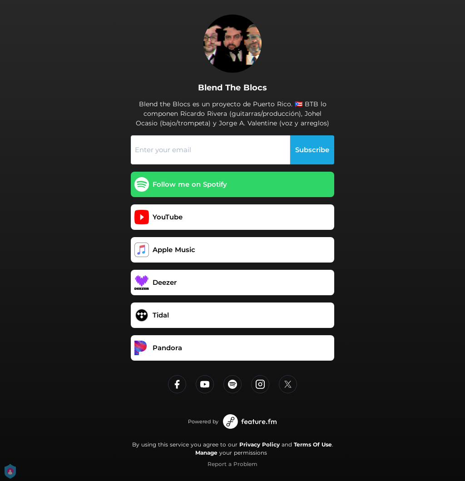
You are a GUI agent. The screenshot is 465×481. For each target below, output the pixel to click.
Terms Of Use (313, 444)
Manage (206, 452)
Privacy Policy (259, 444)
